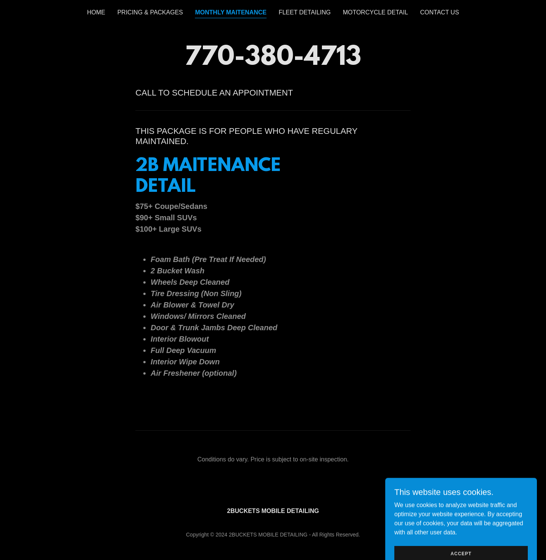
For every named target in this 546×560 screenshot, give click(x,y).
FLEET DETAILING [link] (305, 12)
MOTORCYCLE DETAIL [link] (375, 12)
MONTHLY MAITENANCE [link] (230, 12)
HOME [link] (96, 12)
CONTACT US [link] (439, 12)
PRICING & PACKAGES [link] (150, 12)
